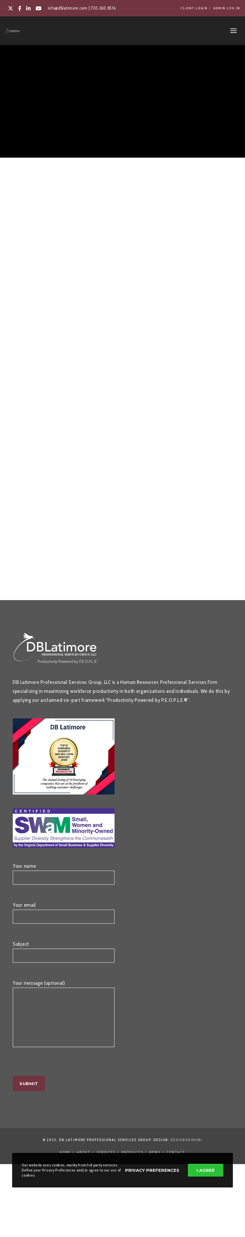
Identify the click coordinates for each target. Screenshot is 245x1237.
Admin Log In (226, 8)
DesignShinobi (186, 1149)
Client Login (194, 8)
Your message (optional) (64, 1023)
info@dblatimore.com (67, 8)
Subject (64, 955)
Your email (64, 916)
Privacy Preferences (152, 1170)
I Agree (206, 1170)
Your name (64, 877)
